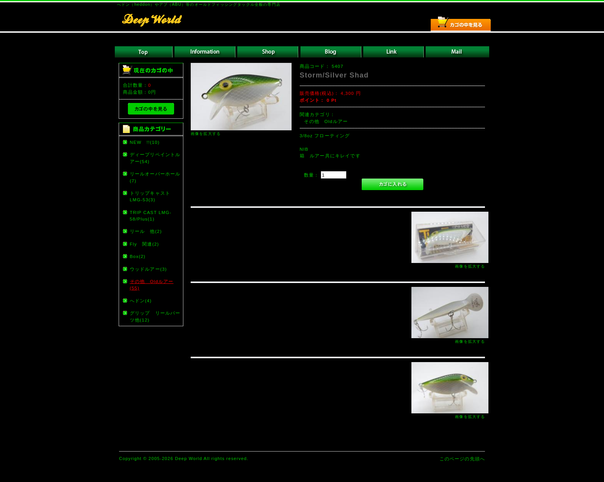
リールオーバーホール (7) (156, 177)
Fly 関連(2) (144, 243)
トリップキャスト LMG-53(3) (152, 196)
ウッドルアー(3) (148, 268)
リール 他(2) (146, 231)
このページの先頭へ (462, 458)
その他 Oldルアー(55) (152, 284)
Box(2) (138, 256)
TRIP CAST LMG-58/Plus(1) (151, 215)
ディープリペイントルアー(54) (155, 157)
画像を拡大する (206, 133)
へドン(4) (141, 300)
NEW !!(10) (145, 142)
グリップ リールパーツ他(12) (155, 316)
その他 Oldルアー (326, 121)
